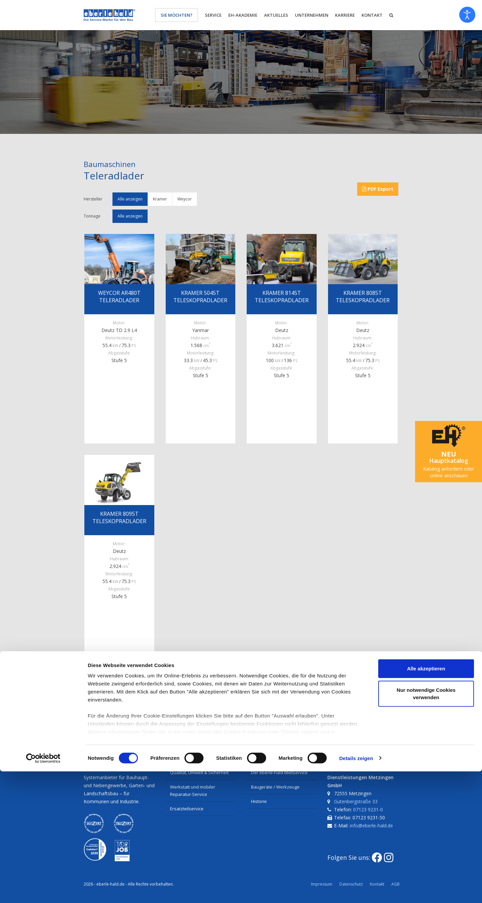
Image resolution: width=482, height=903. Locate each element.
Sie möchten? (176, 15)
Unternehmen (311, 15)
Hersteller (93, 199)
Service (213, 15)
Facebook (96, 709)
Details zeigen (356, 890)
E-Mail (158, 709)
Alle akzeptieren (426, 800)
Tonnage (92, 216)
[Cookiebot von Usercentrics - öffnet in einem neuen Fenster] (43, 890)
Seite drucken (193, 709)
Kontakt (372, 15)
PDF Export (377, 189)
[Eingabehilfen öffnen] (467, 15)
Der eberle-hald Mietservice (279, 772)
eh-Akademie (242, 15)
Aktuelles (276, 15)
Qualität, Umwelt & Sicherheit (199, 772)
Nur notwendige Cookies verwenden (426, 825)
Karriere (345, 15)
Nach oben (234, 709)
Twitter (129, 709)
